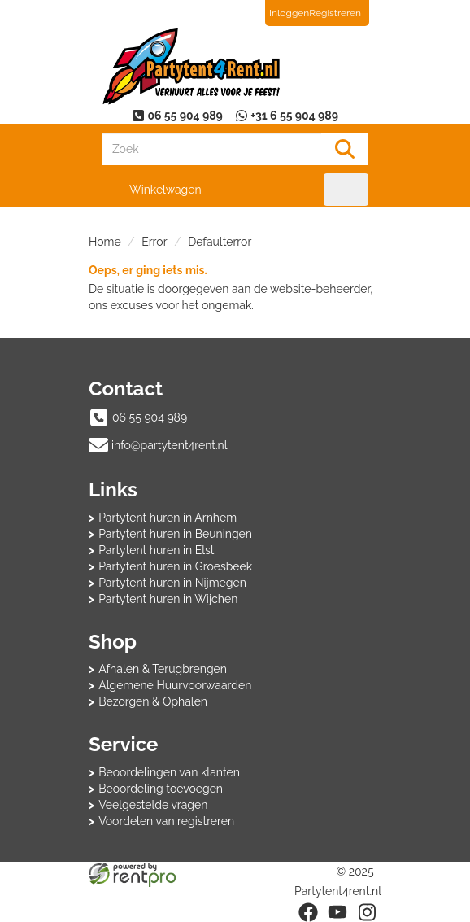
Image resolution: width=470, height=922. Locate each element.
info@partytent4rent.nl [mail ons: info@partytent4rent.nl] (169, 445)
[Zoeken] (344, 149)
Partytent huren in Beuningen (175, 533)
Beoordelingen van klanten (169, 772)
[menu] (346, 189)
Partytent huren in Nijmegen (172, 582)
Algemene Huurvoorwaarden (174, 685)
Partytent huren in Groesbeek (175, 566)
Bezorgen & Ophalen (152, 701)
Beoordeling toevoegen (160, 788)
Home (105, 241)
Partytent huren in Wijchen (167, 598)
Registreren (335, 13)
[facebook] (308, 912)
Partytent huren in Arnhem (167, 517)
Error (154, 241)
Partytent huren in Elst (156, 550)
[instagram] (366, 912)
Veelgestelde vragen (152, 804)
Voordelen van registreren (166, 821)
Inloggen (289, 13)
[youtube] (337, 912)
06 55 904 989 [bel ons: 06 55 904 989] (149, 417)
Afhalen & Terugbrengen (162, 668)
